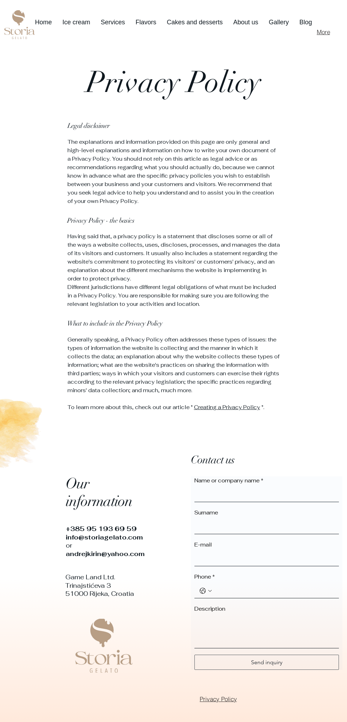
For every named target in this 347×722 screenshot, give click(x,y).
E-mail (203, 544)
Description (209, 608)
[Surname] (264, 527)
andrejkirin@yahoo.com (105, 554)
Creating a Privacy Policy (227, 407)
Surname (206, 512)
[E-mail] (264, 559)
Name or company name (228, 480)
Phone (204, 577)
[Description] (266, 632)
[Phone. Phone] (274, 591)
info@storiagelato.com (104, 537)
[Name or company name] (264, 495)
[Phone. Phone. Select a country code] (206, 591)
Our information (99, 492)
